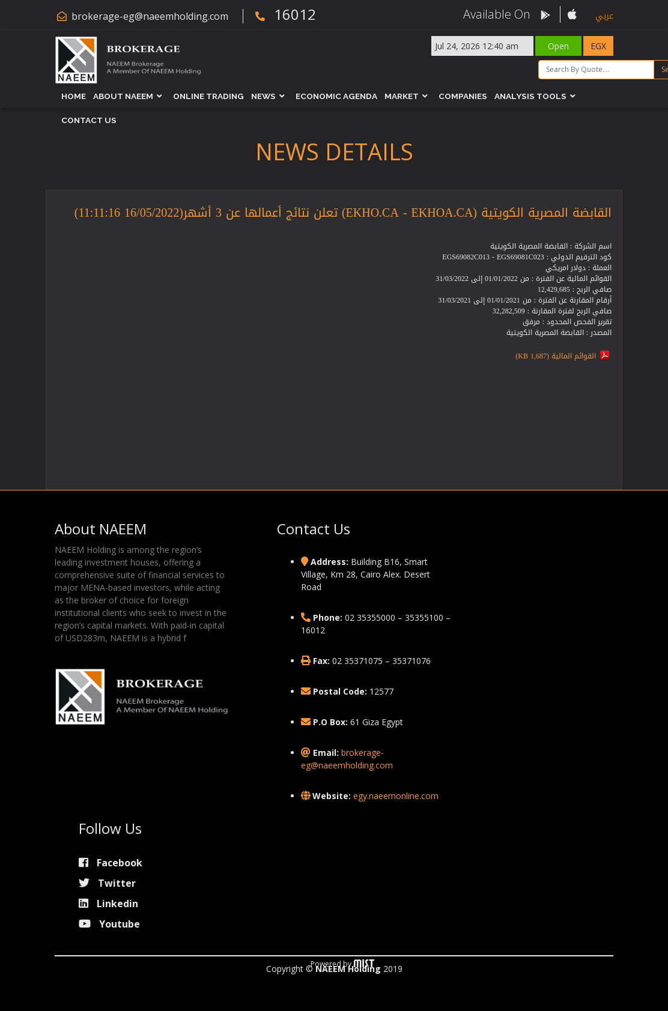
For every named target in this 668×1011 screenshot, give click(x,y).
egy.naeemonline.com (396, 795)
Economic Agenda (336, 96)
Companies (463, 96)
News (263, 96)
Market (401, 96)
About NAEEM (123, 96)
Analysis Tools (530, 96)
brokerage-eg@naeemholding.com (149, 16)
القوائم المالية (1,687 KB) (555, 356)
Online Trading (208, 96)
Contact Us (89, 120)
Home (73, 96)
